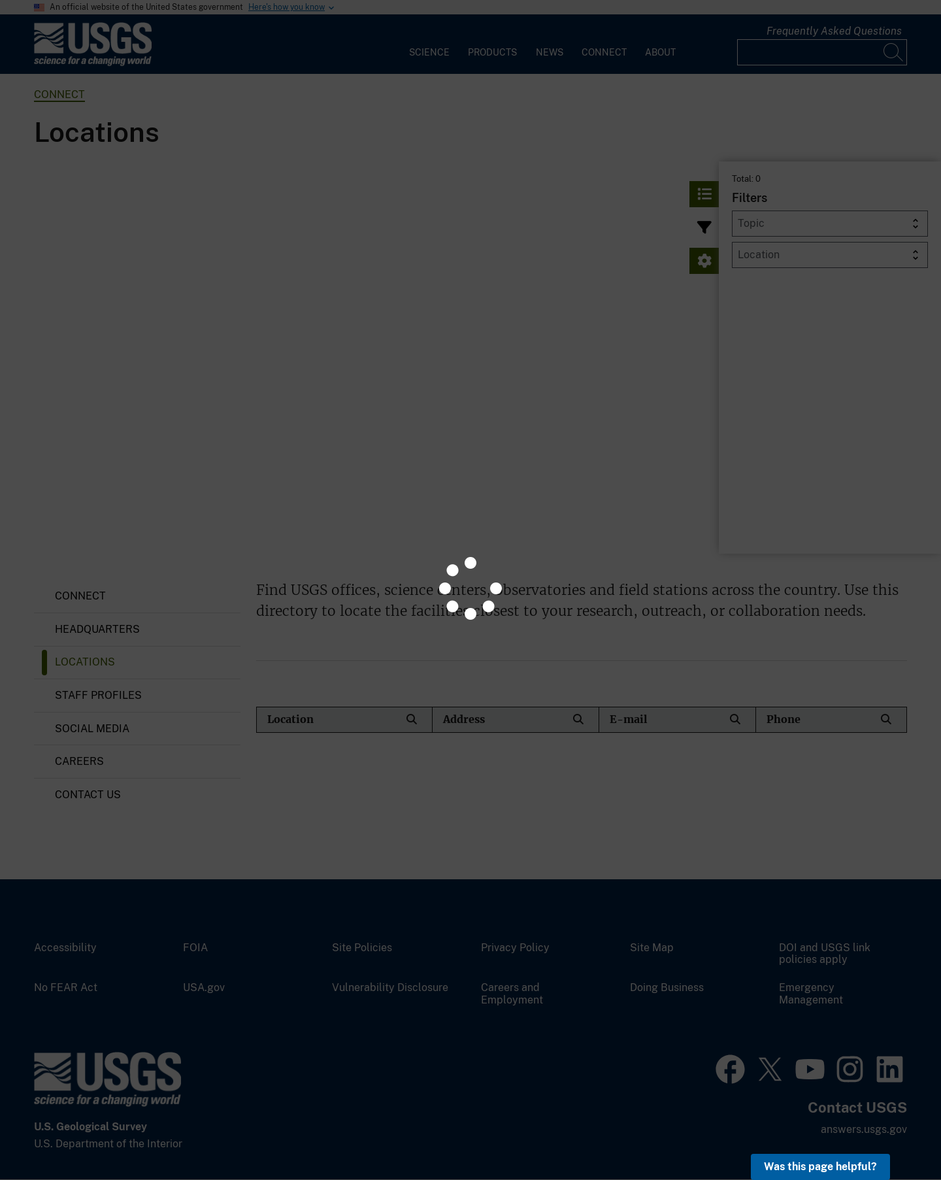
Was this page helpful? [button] (820, 1166)
